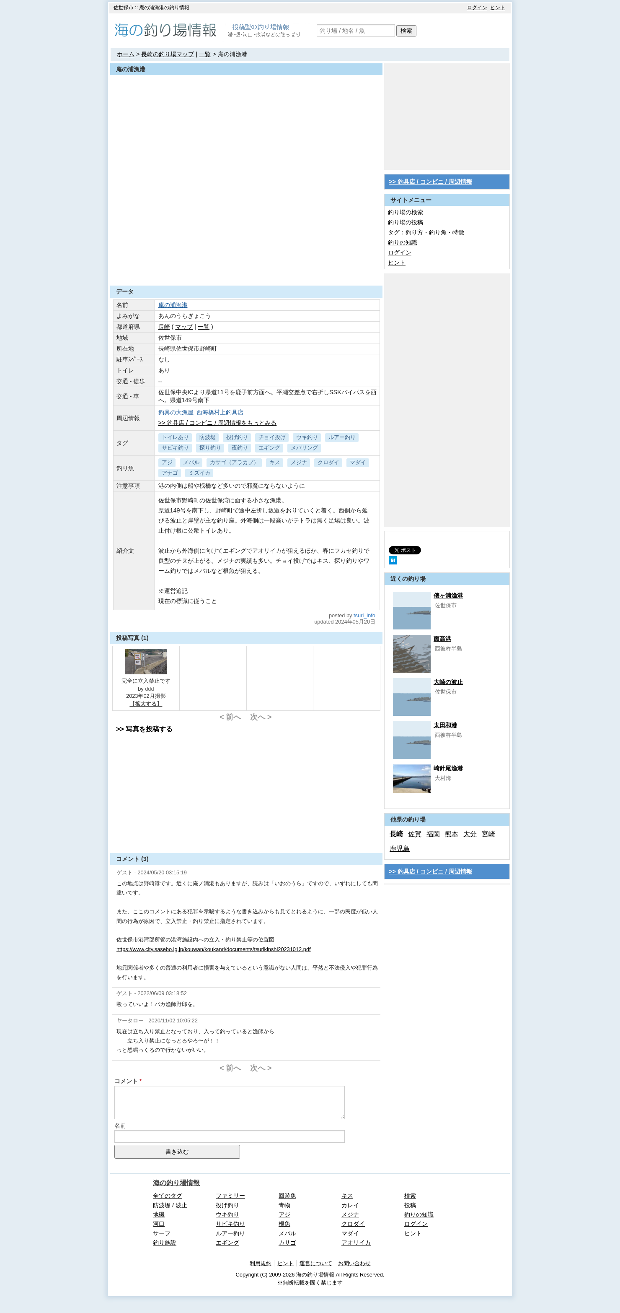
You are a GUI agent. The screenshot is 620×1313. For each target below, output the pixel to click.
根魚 (284, 1223)
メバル (191, 462)
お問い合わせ (354, 1263)
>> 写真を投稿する (144, 729)
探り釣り (210, 448)
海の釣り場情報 (176, 1182)
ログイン (477, 7)
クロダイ (328, 462)
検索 (406, 30)
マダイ (358, 462)
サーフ (161, 1233)
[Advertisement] (246, 265)
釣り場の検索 (405, 212)
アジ (167, 462)
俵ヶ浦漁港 (448, 595)
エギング (269, 448)
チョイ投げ (272, 437)
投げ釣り (237, 437)
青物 (284, 1205)
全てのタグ (167, 1195)
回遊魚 (287, 1195)
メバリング (304, 448)
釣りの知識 (402, 242)
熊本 (451, 833)
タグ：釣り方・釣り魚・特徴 (426, 232)
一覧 (205, 54)
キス (274, 462)
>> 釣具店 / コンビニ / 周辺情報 (430, 181)
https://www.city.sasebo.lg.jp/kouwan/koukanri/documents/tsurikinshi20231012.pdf (213, 949)
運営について (316, 1263)
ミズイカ (199, 473)
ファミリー (230, 1195)
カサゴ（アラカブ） (234, 462)
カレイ (350, 1205)
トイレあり (175, 437)
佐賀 (414, 833)
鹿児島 (400, 848)
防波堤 (207, 437)
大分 (470, 833)
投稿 (410, 1205)
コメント (126, 1081)
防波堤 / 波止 (170, 1205)
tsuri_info (364, 615)
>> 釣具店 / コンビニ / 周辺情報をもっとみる (217, 422)
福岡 (433, 833)
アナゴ (170, 473)
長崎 (164, 326)
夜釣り (240, 448)
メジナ (299, 462)
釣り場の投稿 (405, 222)
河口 (159, 1223)
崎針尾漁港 (448, 768)
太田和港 (445, 725)
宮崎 (488, 833)
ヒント (497, 7)
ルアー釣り (342, 437)
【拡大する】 (145, 704)
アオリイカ (356, 1242)
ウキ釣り (307, 437)
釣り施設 (164, 1242)
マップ (184, 326)
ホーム (125, 54)
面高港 (442, 638)
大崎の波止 (448, 682)
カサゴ (287, 1242)
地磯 (159, 1214)
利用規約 (260, 1263)
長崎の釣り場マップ (167, 54)
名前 (120, 1125)
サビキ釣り (175, 448)
